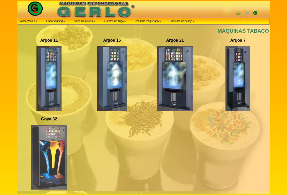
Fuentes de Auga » (115, 21)
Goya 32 (49, 119)
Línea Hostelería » (84, 21)
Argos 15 (112, 40)
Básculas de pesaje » (182, 21)
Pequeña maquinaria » (148, 21)
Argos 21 (175, 40)
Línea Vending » (55, 21)
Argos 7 (238, 40)
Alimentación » (28, 21)
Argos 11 (49, 40)
